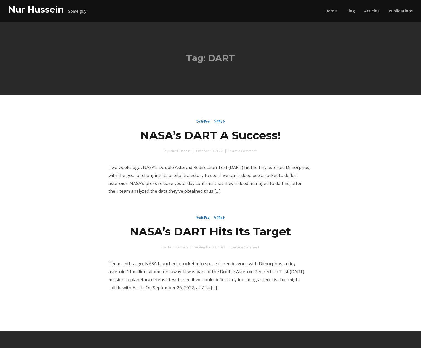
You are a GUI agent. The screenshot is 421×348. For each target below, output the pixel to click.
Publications (401, 11)
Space (219, 121)
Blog (350, 11)
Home (331, 11)
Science (203, 121)
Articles (371, 11)
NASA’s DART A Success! (210, 135)
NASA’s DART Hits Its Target (210, 231)
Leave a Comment (242, 150)
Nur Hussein (36, 9)
